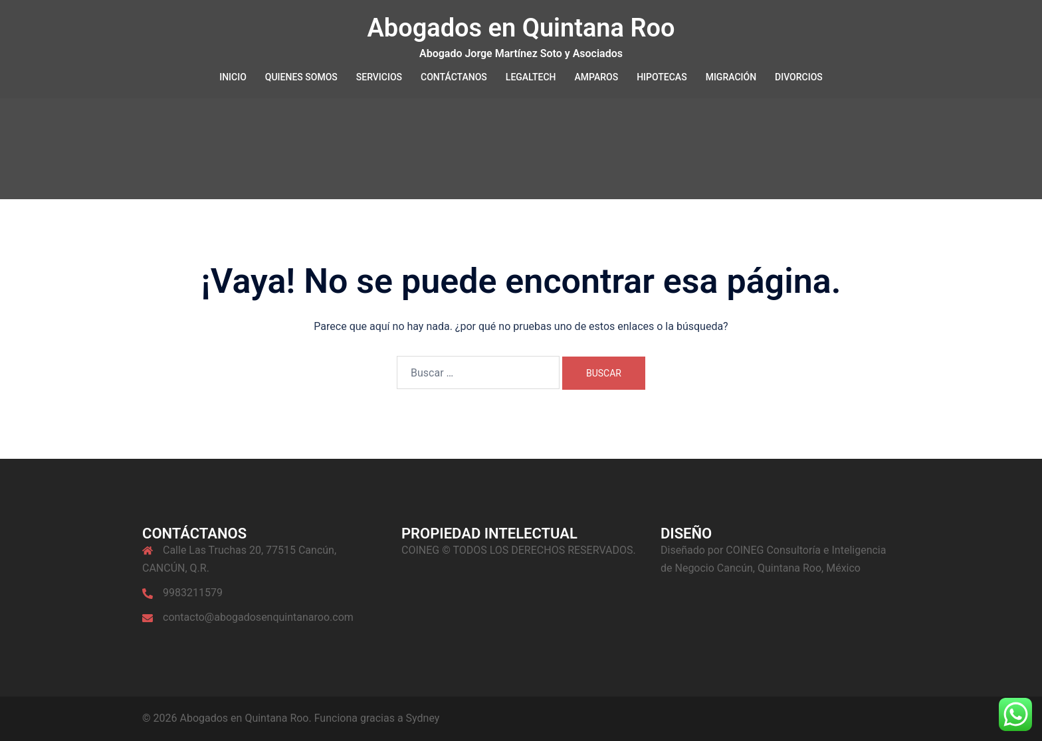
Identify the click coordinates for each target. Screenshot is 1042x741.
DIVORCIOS (799, 77)
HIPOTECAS (662, 77)
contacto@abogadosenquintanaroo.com (258, 617)
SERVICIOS (379, 77)
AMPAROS (597, 77)
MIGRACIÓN (731, 77)
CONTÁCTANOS (454, 77)
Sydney (423, 718)
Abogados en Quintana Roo (521, 27)
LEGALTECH (531, 77)
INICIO (233, 77)
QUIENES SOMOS (301, 77)
